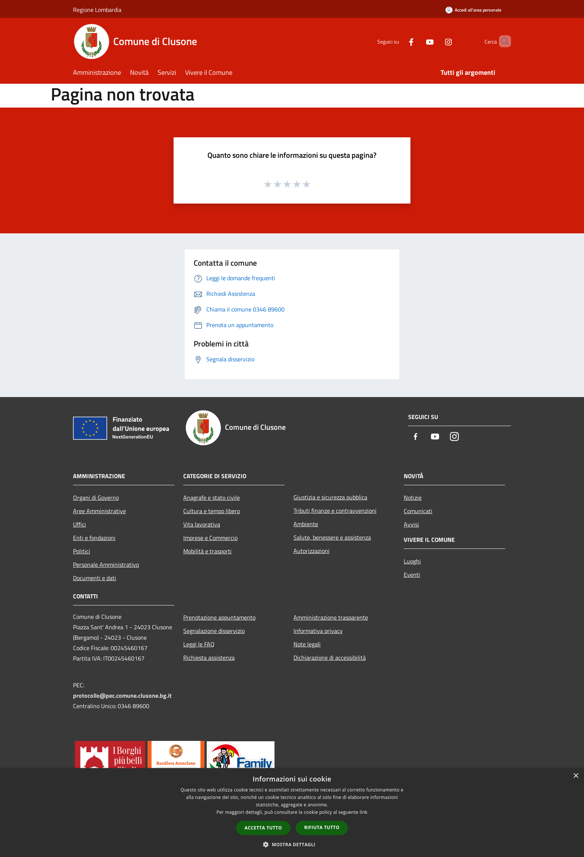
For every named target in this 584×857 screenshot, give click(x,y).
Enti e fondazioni (94, 537)
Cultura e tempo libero (211, 510)
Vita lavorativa (201, 524)
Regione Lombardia (97, 9)
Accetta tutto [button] (263, 828)
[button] (292, 844)
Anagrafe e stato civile (211, 497)
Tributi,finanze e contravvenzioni (335, 510)
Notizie (413, 497)
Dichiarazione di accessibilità (329, 657)
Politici (81, 551)
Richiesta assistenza (209, 657)
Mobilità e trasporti (207, 551)
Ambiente (305, 523)
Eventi (412, 574)
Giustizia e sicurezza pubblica (330, 497)
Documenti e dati (94, 577)
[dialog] (292, 812)
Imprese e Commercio (210, 537)
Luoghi (412, 561)
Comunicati (418, 510)
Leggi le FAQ (199, 644)
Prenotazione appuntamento (219, 617)
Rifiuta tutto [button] (322, 827)
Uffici (79, 524)
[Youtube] (417, 41)
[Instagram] (435, 41)
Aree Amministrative (99, 510)
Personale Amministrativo (106, 564)
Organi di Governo (96, 497)
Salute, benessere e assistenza (332, 537)
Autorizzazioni (311, 550)
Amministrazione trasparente (330, 617)
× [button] (575, 776)
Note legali (307, 644)
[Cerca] (502, 41)
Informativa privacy (318, 630)
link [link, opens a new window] (364, 812)
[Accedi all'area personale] (473, 10)
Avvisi (411, 524)
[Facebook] (398, 41)
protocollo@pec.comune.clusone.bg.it (122, 695)
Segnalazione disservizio (214, 630)
